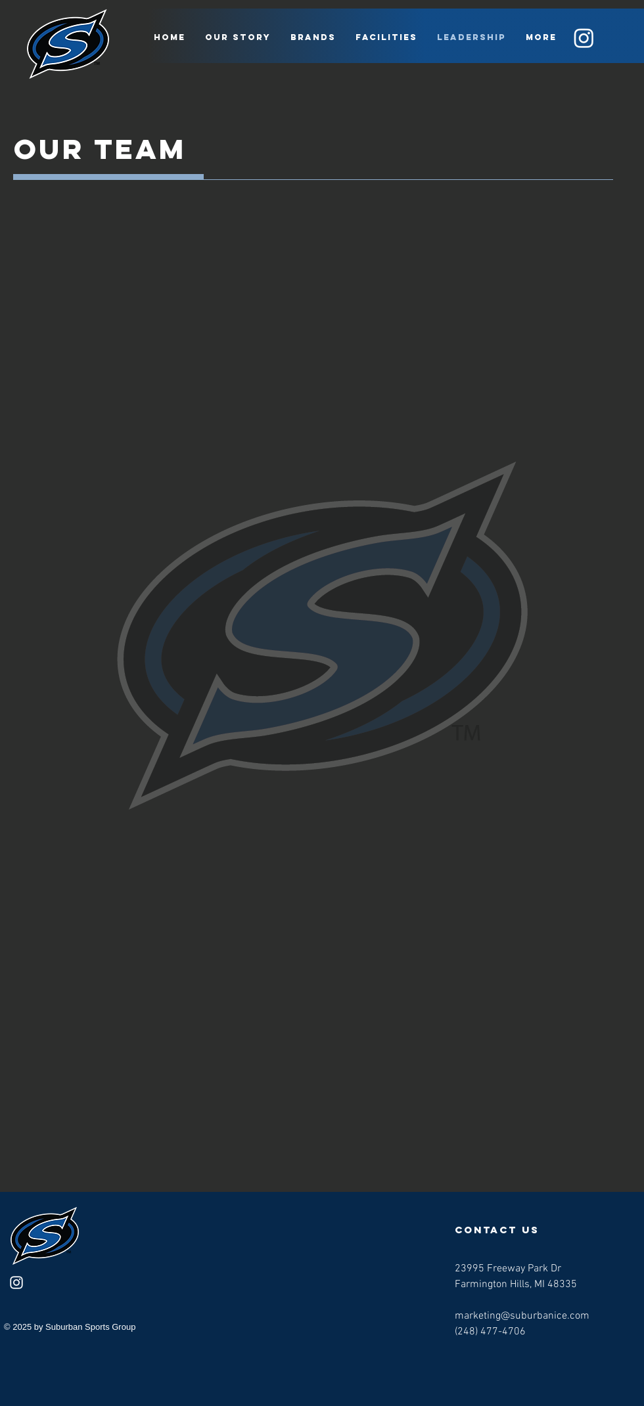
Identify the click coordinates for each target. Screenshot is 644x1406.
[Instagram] (584, 38)
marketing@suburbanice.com (522, 1316)
